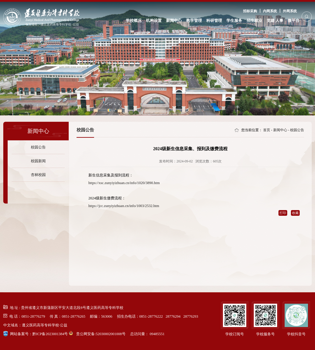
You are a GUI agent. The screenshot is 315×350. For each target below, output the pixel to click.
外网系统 (290, 11)
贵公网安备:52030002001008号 (100, 334)
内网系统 (270, 11)
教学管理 (194, 20)
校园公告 (38, 147)
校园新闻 (38, 160)
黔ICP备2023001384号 (50, 334)
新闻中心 (174, 20)
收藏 (295, 213)
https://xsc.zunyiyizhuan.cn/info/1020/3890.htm (124, 183)
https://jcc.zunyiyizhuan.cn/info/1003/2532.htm (123, 206)
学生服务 (234, 20)
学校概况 (134, 20)
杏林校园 (38, 174)
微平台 (293, 20)
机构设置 (154, 20)
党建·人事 (275, 20)
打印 (283, 213)
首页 (266, 130)
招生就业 (254, 20)
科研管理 (214, 20)
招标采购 (250, 11)
